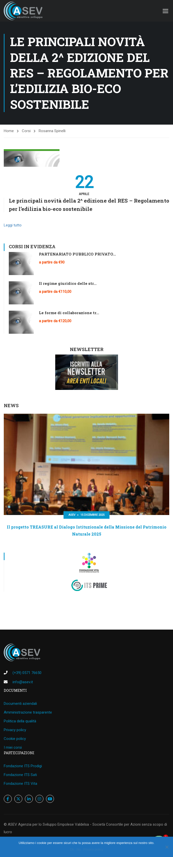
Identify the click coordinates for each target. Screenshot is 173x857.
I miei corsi (13, 747)
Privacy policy (15, 730)
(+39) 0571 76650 (27, 672)
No (79, 849)
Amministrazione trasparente (28, 712)
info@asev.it (23, 682)
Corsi (26, 131)
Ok (72, 849)
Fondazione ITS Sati (20, 775)
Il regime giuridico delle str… (68, 283)
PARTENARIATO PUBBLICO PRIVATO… (77, 254)
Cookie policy (15, 738)
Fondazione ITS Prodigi (23, 766)
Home (9, 131)
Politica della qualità (20, 721)
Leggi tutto (13, 225)
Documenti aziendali (20, 703)
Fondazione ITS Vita (20, 783)
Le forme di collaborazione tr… (69, 312)
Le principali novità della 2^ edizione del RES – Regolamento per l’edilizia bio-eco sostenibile (89, 205)
